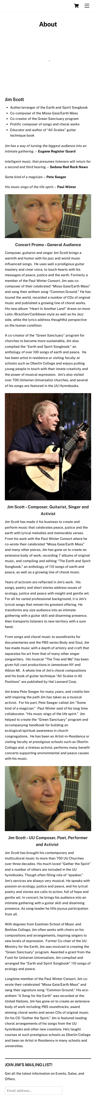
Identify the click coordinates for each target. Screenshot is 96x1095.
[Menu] (87, 6)
